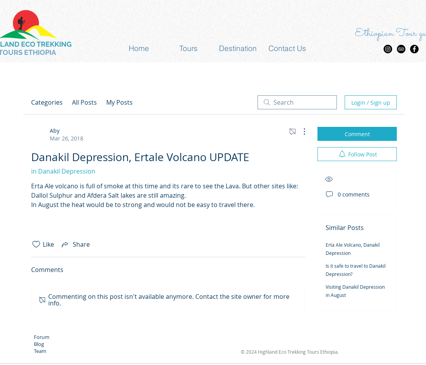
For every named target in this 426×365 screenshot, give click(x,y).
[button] (188, 48)
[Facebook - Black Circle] (414, 49)
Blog (39, 343)
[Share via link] (75, 244)
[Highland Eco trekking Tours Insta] (388, 49)
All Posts (84, 102)
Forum (41, 336)
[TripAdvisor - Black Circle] (401, 49)
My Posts (119, 102)
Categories (47, 102)
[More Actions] (300, 131)
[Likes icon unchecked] (36, 244)
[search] (297, 102)
